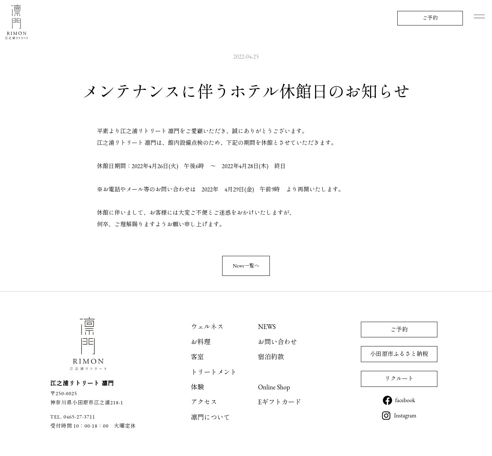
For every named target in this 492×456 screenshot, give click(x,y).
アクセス (204, 402)
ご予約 (430, 18)
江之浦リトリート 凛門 (16, 22)
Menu (479, 16)
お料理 (200, 342)
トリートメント (214, 372)
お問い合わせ (277, 342)
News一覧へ (246, 265)
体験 (197, 387)
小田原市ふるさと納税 (399, 354)
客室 (197, 357)
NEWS (267, 326)
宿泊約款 (271, 357)
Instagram (405, 415)
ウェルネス (207, 326)
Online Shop (274, 387)
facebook (405, 400)
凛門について (210, 417)
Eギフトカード (279, 402)
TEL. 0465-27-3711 (72, 416)
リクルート (399, 378)
